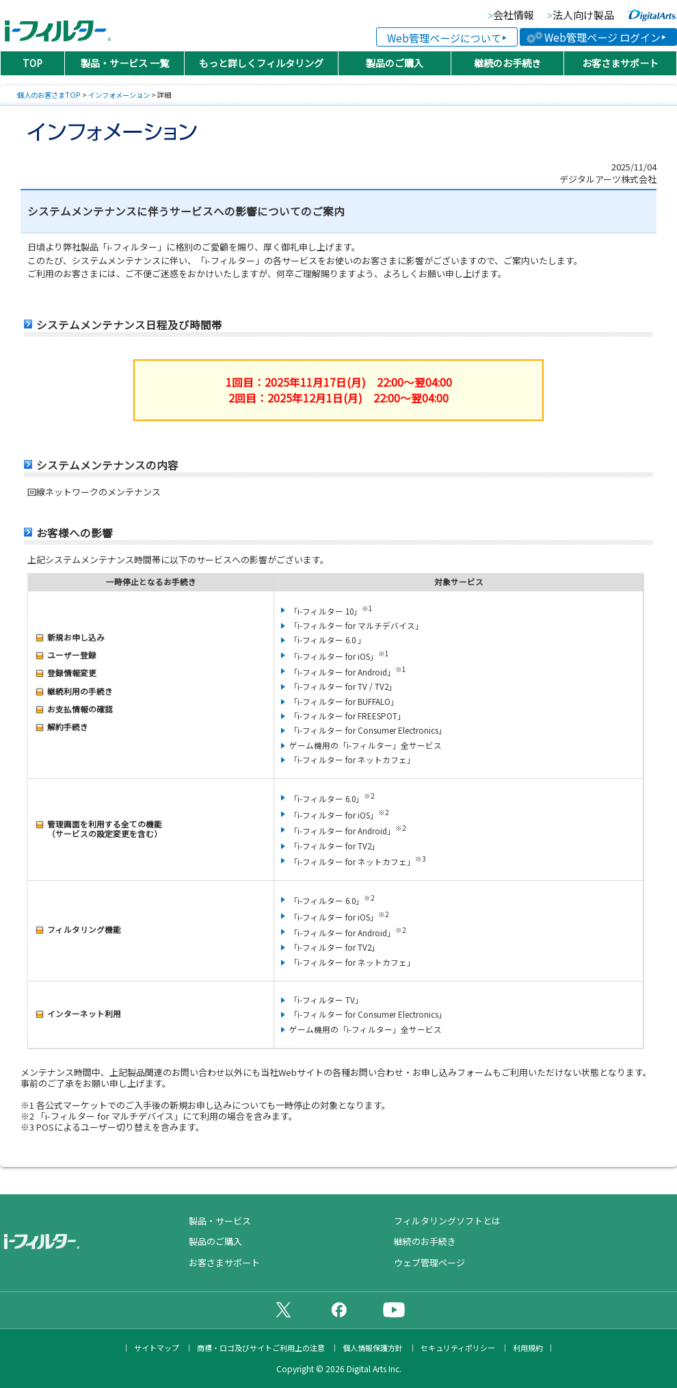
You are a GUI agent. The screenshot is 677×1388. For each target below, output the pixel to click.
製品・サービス (220, 1220)
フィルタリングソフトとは (447, 1220)
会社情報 (513, 15)
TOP (32, 63)
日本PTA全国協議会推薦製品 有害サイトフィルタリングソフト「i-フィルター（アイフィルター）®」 (57, 26)
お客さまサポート (620, 63)
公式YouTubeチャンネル (394, 1309)
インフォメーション (119, 95)
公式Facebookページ (338, 1309)
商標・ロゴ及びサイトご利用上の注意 (261, 1348)
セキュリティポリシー (458, 1348)
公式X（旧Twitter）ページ (283, 1309)
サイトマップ (156, 1348)
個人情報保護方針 (373, 1348)
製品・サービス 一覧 (125, 63)
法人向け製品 (583, 15)
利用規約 (528, 1348)
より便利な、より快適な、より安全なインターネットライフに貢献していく (651, 15)
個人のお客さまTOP (49, 95)
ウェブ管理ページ (429, 1262)
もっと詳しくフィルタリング (261, 63)
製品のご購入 (394, 63)
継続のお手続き (507, 63)
